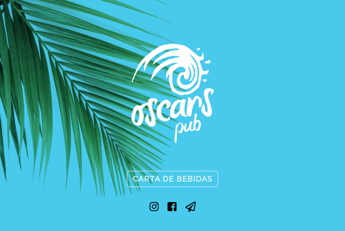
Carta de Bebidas (172, 179)
